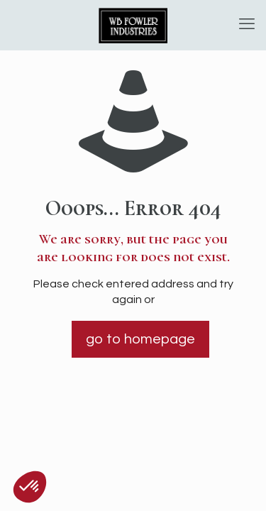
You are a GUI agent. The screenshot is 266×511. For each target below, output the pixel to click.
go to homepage (140, 339)
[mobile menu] (247, 25)
